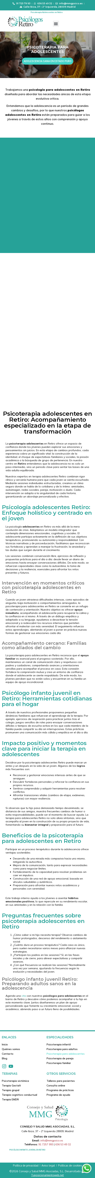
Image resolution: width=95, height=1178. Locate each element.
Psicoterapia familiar (59, 1063)
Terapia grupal (10, 1090)
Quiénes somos (11, 1049)
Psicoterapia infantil (59, 1044)
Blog (4, 1058)
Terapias (9, 1073)
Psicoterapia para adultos (62, 1049)
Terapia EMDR (10, 1099)
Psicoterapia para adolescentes (66, 1053)
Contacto (7, 1053)
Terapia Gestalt (11, 1085)
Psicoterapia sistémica (15, 1081)
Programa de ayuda (58, 1094)
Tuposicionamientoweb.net (47, 1175)
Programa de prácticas (60, 1090)
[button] (56, 24)
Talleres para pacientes (61, 1081)
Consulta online (56, 1085)
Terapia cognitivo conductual (19, 1094)
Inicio (5, 1044)
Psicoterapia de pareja (60, 1058)
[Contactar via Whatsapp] (86, 1173)
